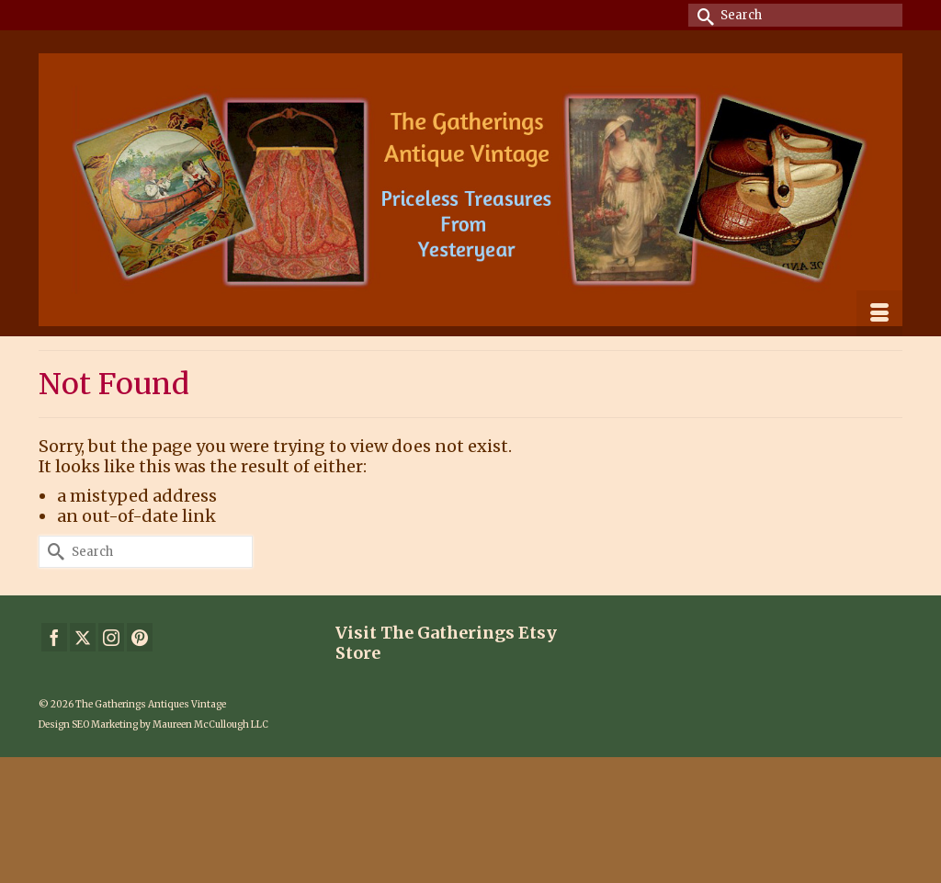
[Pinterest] (140, 637)
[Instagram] (111, 637)
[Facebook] (54, 637)
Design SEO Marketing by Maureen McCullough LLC (153, 724)
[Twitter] (83, 637)
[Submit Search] (702, 15)
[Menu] (879, 313)
